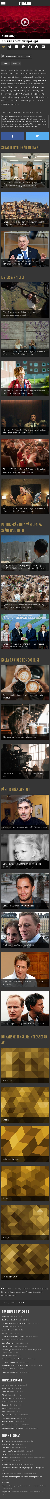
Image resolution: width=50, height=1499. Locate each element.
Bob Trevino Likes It (8, 1320)
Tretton (4, 1408)
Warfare (4, 1333)
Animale (4, 1355)
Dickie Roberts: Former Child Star (13, 1428)
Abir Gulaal (5, 1340)
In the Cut (5, 1402)
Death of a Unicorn (8, 1343)
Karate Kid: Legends (8, 1372)
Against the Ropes (8, 1415)
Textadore (5, 1482)
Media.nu (5, 1486)
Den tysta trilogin (7, 1346)
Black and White (7, 1421)
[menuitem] (4, 1303)
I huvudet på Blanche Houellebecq (13, 1323)
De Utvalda (5, 1405)
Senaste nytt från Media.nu (20, 147)
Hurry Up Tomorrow (8, 1362)
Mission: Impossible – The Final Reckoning (16, 1365)
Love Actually (6, 1398)
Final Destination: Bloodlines (11, 1359)
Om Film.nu (6, 1441)
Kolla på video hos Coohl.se (20, 660)
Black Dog (5, 1317)
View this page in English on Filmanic (16, 56)
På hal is (4, 1395)
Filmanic (5, 1458)
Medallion (5, 1392)
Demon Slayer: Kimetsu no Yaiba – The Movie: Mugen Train (21, 1350)
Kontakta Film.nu (8, 1444)
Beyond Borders (7, 1385)
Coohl (4, 1461)
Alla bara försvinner (8, 1425)
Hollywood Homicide (9, 1418)
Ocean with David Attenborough (13, 1336)
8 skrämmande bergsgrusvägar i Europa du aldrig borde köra (22, 1477)
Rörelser (5, 1327)
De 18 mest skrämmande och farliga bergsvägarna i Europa (21, 1467)
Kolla (3, 1473)
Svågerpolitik (6, 1492)
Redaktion (5, 1448)
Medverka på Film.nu (9, 1451)
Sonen (4, 1411)
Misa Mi (4, 1388)
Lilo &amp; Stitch (7, 1369)
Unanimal (5, 1330)
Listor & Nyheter (13, 277)
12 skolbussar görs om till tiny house (14, 1464)
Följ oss (4, 1454)
